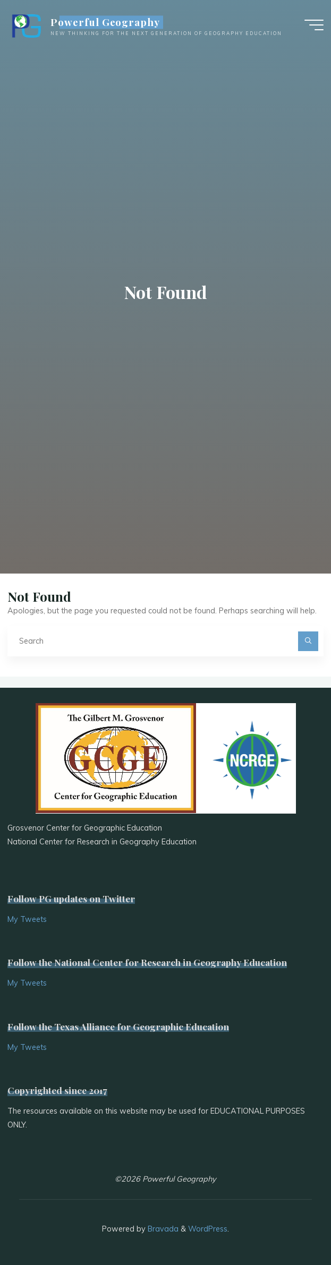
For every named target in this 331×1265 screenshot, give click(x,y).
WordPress (207, 1229)
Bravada (162, 1229)
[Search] (308, 641)
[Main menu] (314, 25)
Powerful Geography (105, 22)
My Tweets (27, 919)
